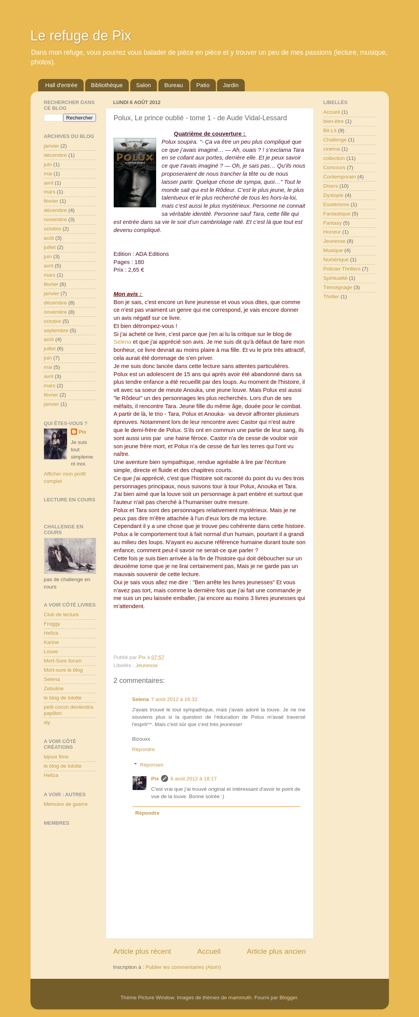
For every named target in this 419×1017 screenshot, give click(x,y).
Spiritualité (335, 278)
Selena (122, 342)
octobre (52, 229)
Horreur (332, 232)
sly (47, 722)
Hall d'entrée (61, 85)
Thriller (331, 296)
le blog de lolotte (63, 698)
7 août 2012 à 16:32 (174, 699)
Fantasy (332, 223)
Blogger (288, 997)
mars (50, 192)
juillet (50, 247)
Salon (143, 85)
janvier (51, 146)
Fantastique (337, 214)
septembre (56, 330)
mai (48, 174)
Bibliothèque (107, 85)
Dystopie (333, 195)
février (51, 201)
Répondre (143, 749)
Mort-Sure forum (63, 661)
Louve (51, 651)
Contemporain (339, 177)
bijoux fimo (56, 757)
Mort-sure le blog (63, 670)
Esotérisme (336, 204)
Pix (155, 779)
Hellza (51, 633)
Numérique (336, 259)
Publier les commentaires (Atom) (183, 967)
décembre (55, 155)
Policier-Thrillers (342, 269)
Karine (51, 642)
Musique (333, 250)
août (49, 238)
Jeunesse (147, 665)
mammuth (239, 997)
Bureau (173, 85)
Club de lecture (61, 614)
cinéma (331, 149)
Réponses (151, 765)
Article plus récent (142, 951)
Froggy (52, 624)
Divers (330, 186)
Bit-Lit (330, 130)
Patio (202, 85)
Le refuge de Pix (80, 36)
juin (48, 164)
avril (49, 183)
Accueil (208, 951)
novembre (55, 219)
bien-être (333, 121)
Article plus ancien (276, 951)
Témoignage (337, 287)
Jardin (231, 85)
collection (334, 158)
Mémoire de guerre (66, 804)
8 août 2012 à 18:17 (193, 779)
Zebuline (54, 688)
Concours (334, 167)
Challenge (335, 140)
